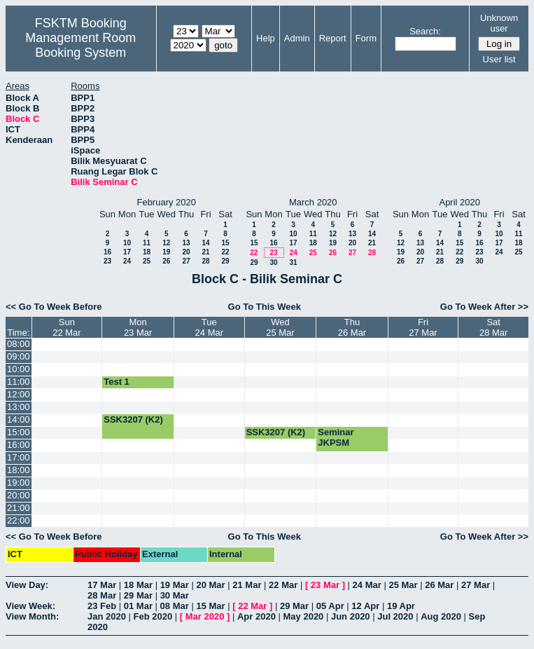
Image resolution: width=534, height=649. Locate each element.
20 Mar (210, 585)
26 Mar (439, 585)
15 (225, 243)
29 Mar (138, 595)
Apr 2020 (256, 616)
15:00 (18, 432)
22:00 (18, 520)
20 (186, 252)
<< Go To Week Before (54, 306)
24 (127, 261)
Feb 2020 (153, 616)
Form (366, 38)
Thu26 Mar (352, 327)
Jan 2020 (106, 616)
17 (127, 252)
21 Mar (246, 585)
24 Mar (367, 585)
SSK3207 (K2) (133, 419)
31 (293, 262)
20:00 (18, 495)
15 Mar (210, 606)
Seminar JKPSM (335, 437)
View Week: (30, 606)
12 (166, 243)
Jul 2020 (395, 616)
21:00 (18, 508)
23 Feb (101, 606)
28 (205, 261)
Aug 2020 (441, 616)
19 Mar (174, 585)
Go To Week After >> (484, 306)
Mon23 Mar (138, 327)
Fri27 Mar (423, 327)
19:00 (18, 482)
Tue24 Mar (209, 327)
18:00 (18, 470)
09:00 (18, 356)
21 (205, 252)
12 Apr (365, 606)
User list (499, 59)
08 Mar (174, 606)
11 (146, 243)
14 (205, 243)
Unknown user (499, 23)
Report (332, 38)
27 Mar (475, 585)
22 (225, 252)
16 (107, 252)
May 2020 (303, 616)
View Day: (27, 585)
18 (146, 252)
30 (273, 262)
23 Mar (325, 585)
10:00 (18, 369)
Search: (425, 31)
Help (265, 38)
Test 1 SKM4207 (124, 386)
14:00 (18, 419)
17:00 (18, 457)
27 (186, 261)
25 (146, 261)
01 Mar (138, 606)
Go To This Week (264, 306)
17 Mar (101, 585)
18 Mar (138, 585)
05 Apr (330, 606)
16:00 (18, 444)
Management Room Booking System (80, 45)
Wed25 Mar (280, 327)
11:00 (18, 381)
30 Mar (174, 595)
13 (186, 243)
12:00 (18, 394)
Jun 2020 (350, 616)
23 (107, 261)
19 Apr (401, 606)
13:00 (18, 407)
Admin (297, 38)
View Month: (32, 616)
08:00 (18, 344)
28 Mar (101, 595)
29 (225, 261)
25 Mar (402, 585)
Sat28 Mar (493, 327)
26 (166, 261)
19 (166, 252)
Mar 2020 (205, 616)
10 (127, 243)
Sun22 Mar (66, 327)
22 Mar (283, 585)
